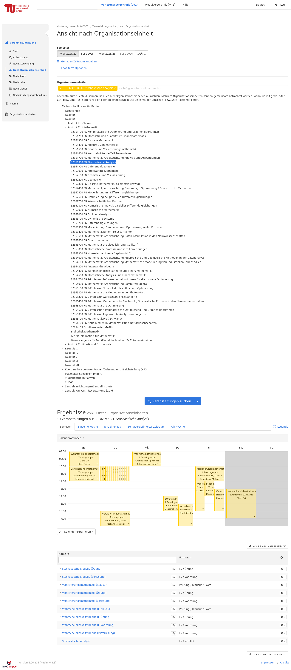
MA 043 (124, 520)
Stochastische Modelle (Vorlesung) (84, 576)
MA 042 (92, 475)
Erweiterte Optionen (72, 68)
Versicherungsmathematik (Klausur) (85, 584)
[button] (97, 464)
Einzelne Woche (88, 426)
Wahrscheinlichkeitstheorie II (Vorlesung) (94, 453)
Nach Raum (17, 76)
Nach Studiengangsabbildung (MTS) (28, 95)
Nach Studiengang (21, 63)
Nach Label (16, 82)
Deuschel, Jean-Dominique (178, 508)
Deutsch (261, 4)
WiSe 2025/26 (106, 53)
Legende (280, 426)
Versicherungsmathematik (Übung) (122, 513)
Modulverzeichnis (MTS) (160, 4)
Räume (11, 103)
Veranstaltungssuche (20, 42)
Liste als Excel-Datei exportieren (267, 545)
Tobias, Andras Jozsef (147, 464)
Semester (63, 47)
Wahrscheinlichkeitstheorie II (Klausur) (249, 491)
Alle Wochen (178, 426)
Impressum (268, 662)
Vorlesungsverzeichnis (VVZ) (119, 4)
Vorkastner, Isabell (116, 523)
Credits (284, 662)
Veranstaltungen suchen (169, 401)
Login (280, 4)
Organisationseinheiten (20, 114)
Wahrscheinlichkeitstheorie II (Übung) (155, 453)
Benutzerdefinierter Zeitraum (146, 426)
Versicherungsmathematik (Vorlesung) (92, 468)
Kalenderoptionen (70, 438)
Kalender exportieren (76, 531)
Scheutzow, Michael (84, 479)
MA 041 (155, 460)
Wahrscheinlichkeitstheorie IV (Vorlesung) (88, 633)
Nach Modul (17, 88)
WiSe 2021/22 (67, 53)
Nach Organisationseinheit (27, 70)
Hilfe (185, 4)
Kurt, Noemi (84, 464)
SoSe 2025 (87, 53)
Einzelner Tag (112, 426)
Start (13, 51)
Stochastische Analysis (76, 641)
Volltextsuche (18, 57)
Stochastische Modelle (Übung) (81, 568)
